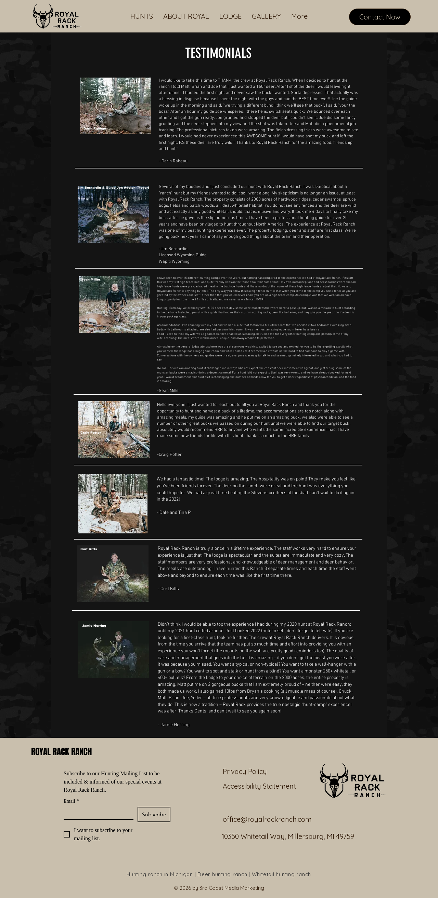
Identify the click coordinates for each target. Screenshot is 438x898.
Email (71, 801)
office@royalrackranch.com (267, 819)
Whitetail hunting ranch (281, 874)
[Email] (96, 813)
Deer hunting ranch (222, 874)
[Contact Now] (380, 17)
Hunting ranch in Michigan (161, 874)
